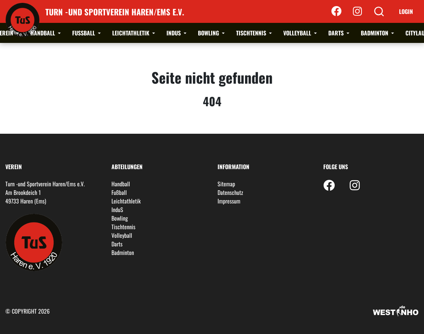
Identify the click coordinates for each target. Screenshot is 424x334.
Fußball (84, 33)
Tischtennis (252, 33)
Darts (336, 33)
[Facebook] (336, 11)
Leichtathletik (131, 33)
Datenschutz (230, 192)
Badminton (375, 33)
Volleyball (298, 33)
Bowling (209, 33)
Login (406, 11)
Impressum (229, 201)
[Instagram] (357, 11)
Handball (43, 33)
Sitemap (226, 184)
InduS (174, 33)
